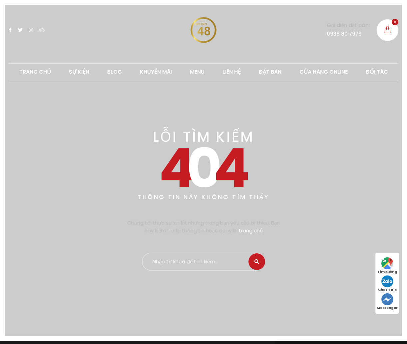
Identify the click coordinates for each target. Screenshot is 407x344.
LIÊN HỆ (231, 72)
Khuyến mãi (156, 72)
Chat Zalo (387, 283)
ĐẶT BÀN (270, 72)
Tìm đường (387, 265)
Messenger (387, 301)
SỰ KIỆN (79, 72)
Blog (114, 72)
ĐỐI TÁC (377, 72)
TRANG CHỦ (35, 72)
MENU (197, 72)
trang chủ (251, 230)
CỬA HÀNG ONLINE (323, 72)
